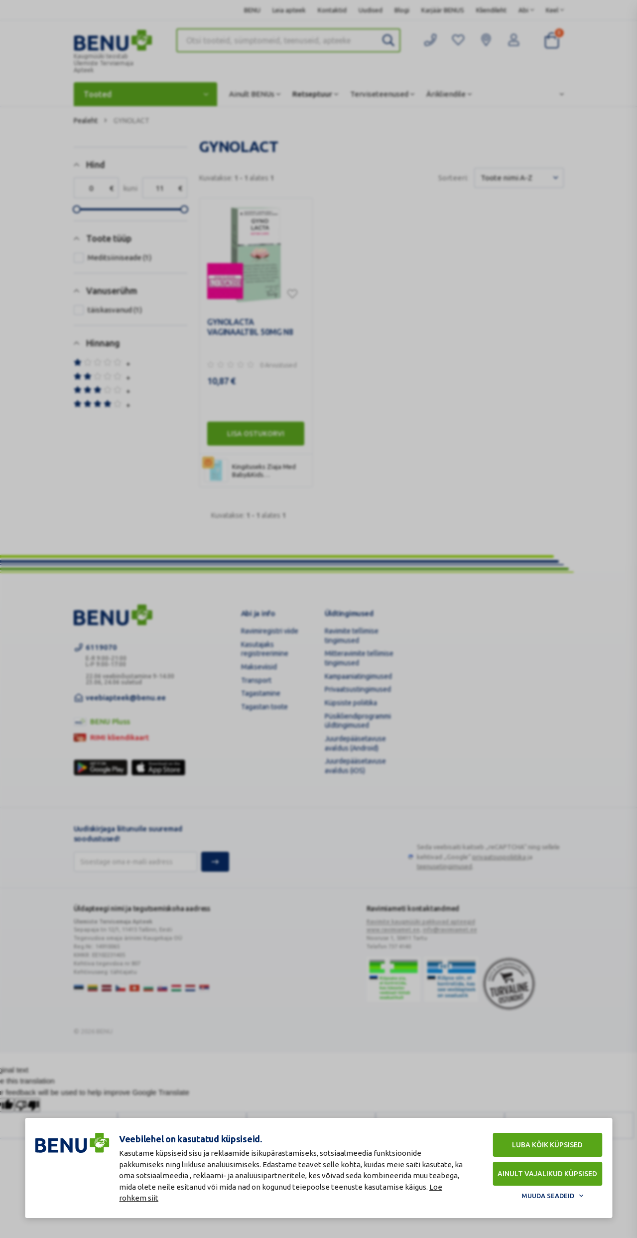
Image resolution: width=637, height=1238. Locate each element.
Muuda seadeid (547, 1195)
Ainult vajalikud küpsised (547, 1174)
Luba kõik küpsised (547, 1145)
